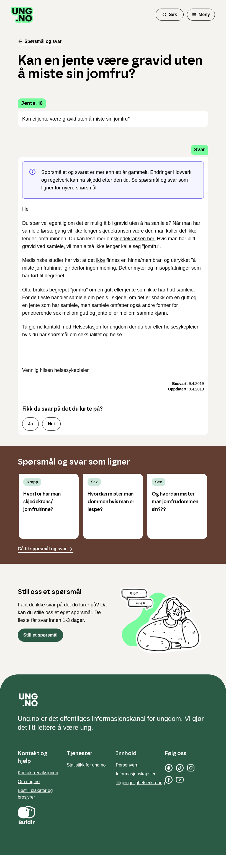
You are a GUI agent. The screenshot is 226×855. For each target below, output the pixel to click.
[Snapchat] (169, 768)
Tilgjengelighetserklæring (140, 782)
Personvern (127, 765)
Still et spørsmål (40, 635)
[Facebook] (169, 780)
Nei (51, 423)
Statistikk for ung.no (86, 765)
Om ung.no (29, 781)
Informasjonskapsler (135, 773)
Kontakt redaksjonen (38, 772)
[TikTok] (180, 768)
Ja (30, 423)
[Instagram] (191, 768)
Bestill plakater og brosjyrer (35, 793)
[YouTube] (180, 780)
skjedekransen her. (134, 238)
